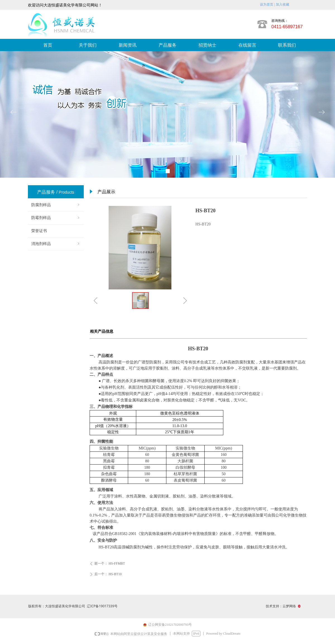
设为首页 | (267, 4)
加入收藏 (282, 4)
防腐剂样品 (55, 205)
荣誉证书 (39, 231)
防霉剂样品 (55, 218)
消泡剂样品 (55, 244)
